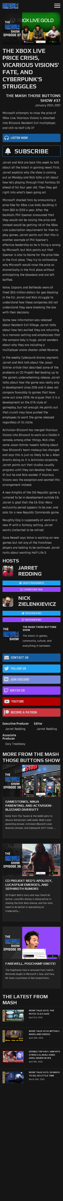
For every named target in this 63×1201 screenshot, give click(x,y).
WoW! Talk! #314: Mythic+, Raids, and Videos (44, 1033)
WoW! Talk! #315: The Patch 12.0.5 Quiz (41, 1012)
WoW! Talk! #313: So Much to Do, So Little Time (44, 1074)
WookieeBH (33, 613)
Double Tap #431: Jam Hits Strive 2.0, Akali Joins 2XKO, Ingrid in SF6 (44, 1054)
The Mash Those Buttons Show (39, 629)
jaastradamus (33, 583)
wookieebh (33, 619)
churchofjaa (33, 589)
